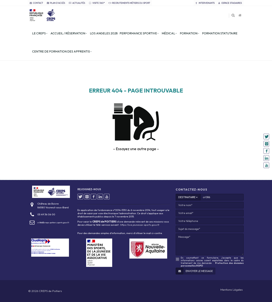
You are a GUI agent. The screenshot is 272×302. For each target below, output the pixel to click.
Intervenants (205, 3)
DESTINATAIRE (188, 197)
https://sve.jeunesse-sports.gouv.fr (139, 224)
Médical (168, 33)
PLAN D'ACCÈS (56, 3)
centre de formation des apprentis (61, 51)
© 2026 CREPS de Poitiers (45, 291)
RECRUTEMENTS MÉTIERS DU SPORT (129, 3)
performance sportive (138, 33)
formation (188, 33)
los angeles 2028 (104, 33)
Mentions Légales (231, 289)
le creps (39, 33)
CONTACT (36, 3)
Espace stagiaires (230, 3)
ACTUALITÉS (77, 3)
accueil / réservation (67, 33)
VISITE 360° (97, 3)
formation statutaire (219, 33)
